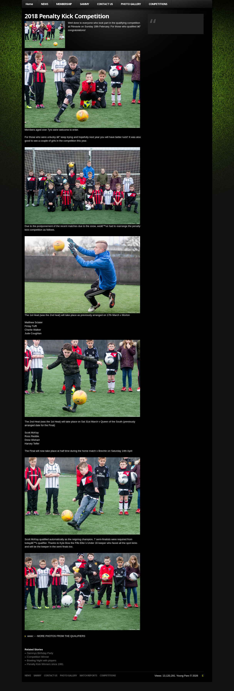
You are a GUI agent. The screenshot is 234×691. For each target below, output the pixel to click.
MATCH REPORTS (88, 675)
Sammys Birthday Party (40, 653)
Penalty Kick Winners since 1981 (45, 664)
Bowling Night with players (41, 660)
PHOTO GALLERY (131, 4)
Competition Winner (38, 656)
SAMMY (84, 4)
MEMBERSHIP (64, 4)
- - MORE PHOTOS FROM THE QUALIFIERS (59, 636)
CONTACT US (105, 4)
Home (29, 4)
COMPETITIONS (158, 4)
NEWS (44, 4)
